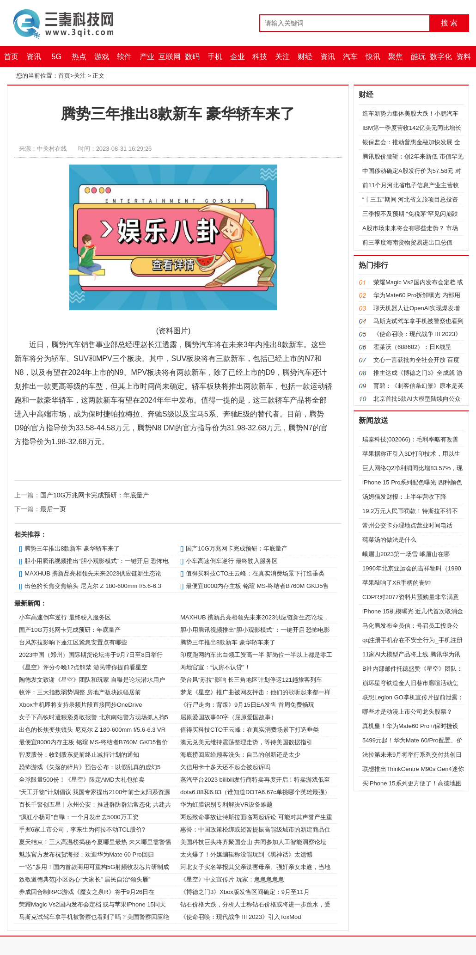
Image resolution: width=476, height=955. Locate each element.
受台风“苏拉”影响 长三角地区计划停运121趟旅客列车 (251, 679)
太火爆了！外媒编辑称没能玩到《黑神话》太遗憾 (246, 854)
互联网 (170, 57)
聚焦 (395, 57)
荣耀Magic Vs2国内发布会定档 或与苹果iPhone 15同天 (92, 904)
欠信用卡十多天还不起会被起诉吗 (225, 767)
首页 (11, 57)
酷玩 (418, 57)
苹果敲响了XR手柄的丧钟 (396, 582)
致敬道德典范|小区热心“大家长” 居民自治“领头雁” (84, 879)
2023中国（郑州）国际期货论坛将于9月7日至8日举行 (91, 654)
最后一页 (53, 509)
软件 (124, 57)
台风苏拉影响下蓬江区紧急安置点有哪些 (73, 642)
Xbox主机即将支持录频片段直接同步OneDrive (80, 704)
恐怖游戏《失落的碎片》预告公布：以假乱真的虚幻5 (89, 767)
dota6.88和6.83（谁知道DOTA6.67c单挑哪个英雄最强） (255, 792)
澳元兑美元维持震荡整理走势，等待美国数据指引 (246, 742)
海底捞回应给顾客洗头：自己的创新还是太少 (240, 754)
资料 (463, 57)
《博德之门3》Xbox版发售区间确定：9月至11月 (245, 891)
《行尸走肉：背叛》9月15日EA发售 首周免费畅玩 (247, 704)
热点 (79, 57)
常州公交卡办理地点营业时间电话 (407, 525)
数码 (192, 57)
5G (56, 57)
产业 (147, 57)
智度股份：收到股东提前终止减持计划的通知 (79, 754)
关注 (282, 57)
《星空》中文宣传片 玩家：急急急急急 (232, 879)
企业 (237, 57)
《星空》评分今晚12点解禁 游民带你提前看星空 (83, 667)
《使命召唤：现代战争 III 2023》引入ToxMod (240, 916)
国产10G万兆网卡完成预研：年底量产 (94, 495)
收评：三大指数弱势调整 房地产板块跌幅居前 (80, 692)
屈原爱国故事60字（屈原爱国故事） (228, 717)
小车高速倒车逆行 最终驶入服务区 (232, 560)
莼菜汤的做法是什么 (389, 539)
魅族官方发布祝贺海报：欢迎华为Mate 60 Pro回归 (86, 854)
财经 (305, 57)
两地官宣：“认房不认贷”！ (215, 667)
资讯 (33, 57)
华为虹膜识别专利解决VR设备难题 (226, 804)
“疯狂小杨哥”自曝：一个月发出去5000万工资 (79, 817)
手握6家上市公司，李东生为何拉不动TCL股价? (82, 829)
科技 (259, 57)
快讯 (373, 57)
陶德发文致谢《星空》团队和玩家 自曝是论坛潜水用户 (92, 679)
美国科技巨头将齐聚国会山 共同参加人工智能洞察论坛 (253, 842)
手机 (214, 57)
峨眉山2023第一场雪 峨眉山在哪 (406, 554)
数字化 (441, 57)
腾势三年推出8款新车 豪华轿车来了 (72, 548)
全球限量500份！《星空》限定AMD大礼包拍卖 (82, 779)
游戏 (101, 57)
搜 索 (449, 23)
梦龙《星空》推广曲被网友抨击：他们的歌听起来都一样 (255, 692)
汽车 (350, 57)
